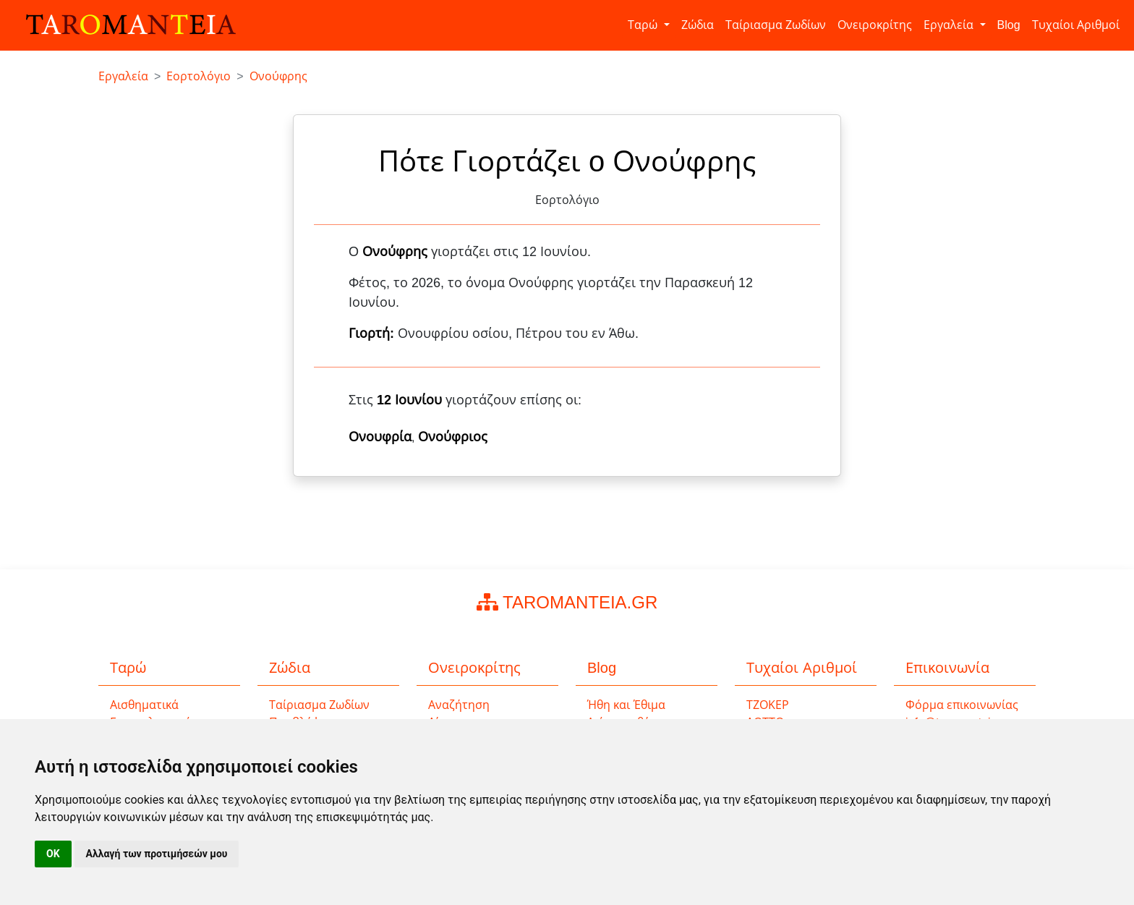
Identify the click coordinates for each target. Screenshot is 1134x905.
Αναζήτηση (459, 705)
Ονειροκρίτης (874, 25)
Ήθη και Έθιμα (626, 705)
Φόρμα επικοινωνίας (961, 705)
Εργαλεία (950, 25)
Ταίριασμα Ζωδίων (775, 25)
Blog (1008, 25)
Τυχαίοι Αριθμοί (1076, 25)
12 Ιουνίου (409, 400)
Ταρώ (644, 25)
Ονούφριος (452, 437)
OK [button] (53, 853)
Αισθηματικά (144, 705)
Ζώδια (697, 25)
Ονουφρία (380, 437)
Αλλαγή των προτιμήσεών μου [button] (157, 853)
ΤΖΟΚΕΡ (767, 705)
